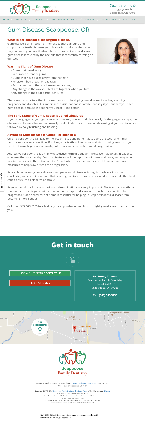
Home (6, 19)
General (39, 19)
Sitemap (107, 391)
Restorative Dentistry (64, 19)
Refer (40, 283)
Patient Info (109, 19)
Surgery (89, 19)
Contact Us (128, 19)
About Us (20, 19)
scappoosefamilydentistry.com (84, 383)
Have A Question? (40, 273)
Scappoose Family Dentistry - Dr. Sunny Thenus (70, 391)
